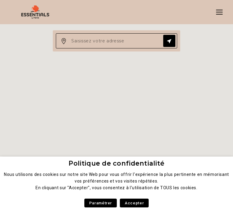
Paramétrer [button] (100, 203)
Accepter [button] (134, 203)
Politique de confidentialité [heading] (116, 163)
